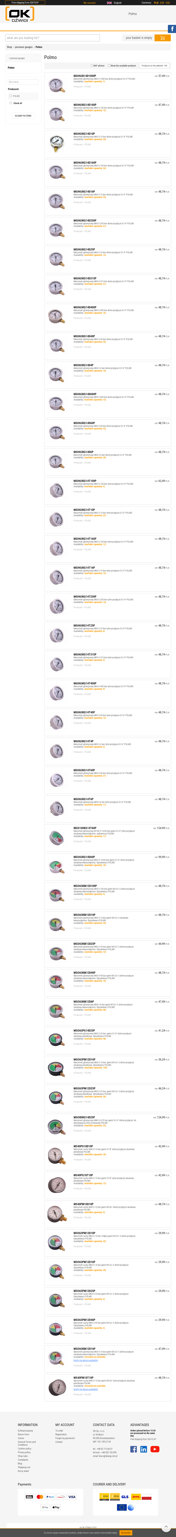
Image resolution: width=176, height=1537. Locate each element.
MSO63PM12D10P (84, 1233)
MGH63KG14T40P (84, 712)
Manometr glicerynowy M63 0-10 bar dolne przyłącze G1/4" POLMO (103, 136)
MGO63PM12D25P (84, 1088)
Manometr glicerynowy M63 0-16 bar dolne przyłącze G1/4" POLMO (103, 194)
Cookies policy (24, 1448)
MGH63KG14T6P (83, 799)
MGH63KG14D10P (84, 133)
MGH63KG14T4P (83, 741)
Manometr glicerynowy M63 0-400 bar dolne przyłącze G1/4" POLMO (104, 310)
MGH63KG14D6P (83, 452)
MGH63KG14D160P (85, 162)
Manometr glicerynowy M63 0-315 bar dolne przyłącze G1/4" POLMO (104, 281)
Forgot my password (64, 1438)
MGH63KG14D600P (85, 394)
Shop (9, 47)
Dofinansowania (25, 1430)
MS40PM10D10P (83, 1204)
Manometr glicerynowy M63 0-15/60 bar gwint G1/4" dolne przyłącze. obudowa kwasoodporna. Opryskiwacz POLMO (104, 861)
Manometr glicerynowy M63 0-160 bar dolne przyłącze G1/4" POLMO (104, 165)
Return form (23, 1434)
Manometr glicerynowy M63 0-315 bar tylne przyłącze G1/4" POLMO (103, 657)
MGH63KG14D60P (84, 423)
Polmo (39, 47)
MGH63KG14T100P (85, 481)
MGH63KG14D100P (85, 104)
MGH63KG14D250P (85, 220)
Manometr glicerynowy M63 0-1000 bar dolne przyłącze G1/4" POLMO (104, 79)
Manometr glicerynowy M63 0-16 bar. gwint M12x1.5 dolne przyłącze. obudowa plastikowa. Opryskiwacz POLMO (104, 1063)
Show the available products (123, 65)
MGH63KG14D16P (84, 191)
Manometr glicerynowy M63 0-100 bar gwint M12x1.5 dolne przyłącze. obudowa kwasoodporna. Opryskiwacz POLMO (104, 890)
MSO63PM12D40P (84, 1319)
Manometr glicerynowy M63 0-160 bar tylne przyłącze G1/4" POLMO (103, 541)
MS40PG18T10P (83, 1175)
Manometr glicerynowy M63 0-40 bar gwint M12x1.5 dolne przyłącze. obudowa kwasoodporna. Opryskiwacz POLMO (104, 977)
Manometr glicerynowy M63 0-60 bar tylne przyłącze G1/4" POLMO (103, 773)
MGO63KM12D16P (84, 1348)
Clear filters (23, 115)
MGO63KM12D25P (84, 943)
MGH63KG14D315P (85, 278)
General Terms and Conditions (27, 1443)
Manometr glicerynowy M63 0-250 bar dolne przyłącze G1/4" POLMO (104, 223)
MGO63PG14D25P (84, 1030)
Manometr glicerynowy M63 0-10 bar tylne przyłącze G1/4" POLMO (103, 512)
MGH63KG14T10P (84, 509)
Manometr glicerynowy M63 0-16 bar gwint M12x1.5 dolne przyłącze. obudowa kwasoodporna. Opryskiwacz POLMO (104, 1353)
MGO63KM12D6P (84, 1001)
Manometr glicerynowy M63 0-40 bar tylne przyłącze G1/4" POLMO (103, 715)
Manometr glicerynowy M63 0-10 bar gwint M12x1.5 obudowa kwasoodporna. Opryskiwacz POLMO (101, 919)
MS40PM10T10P (83, 1377)
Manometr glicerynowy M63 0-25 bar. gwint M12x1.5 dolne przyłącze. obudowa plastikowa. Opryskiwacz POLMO (104, 1092)
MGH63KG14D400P (85, 307)
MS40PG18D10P (83, 1146)
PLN (156, 2)
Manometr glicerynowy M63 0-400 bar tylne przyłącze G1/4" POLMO (103, 686)
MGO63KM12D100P (85, 886)
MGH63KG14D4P (83, 365)
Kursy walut (23, 1471)
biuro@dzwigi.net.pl (108, 1456)
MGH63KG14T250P (85, 596)
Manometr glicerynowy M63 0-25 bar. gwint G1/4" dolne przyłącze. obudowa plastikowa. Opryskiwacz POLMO (103, 1034)
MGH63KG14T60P (84, 770)
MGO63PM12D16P (84, 1059)
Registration (61, 1434)
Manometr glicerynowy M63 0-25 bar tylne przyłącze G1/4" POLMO (103, 628)
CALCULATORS (97, 27)
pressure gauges (24, 47)
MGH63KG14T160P (85, 538)
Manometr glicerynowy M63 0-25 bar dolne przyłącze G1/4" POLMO (103, 252)
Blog (20, 1463)
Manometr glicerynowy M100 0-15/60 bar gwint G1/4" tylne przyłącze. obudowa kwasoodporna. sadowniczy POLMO (104, 832)
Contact (59, 1441)
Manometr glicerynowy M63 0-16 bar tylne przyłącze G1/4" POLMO (103, 570)
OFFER (39, 27)
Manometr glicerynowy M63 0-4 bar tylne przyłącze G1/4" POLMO (102, 744)
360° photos (98, 65)
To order (59, 1430)
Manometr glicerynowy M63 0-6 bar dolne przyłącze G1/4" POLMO (103, 455)
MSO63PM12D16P (84, 1262)
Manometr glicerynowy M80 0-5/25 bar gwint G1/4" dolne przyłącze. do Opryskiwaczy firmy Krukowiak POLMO (105, 1121)
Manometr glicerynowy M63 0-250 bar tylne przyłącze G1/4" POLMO (103, 599)
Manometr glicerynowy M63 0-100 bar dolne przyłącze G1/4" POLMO (104, 107)
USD (168, 2)
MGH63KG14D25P (84, 249)
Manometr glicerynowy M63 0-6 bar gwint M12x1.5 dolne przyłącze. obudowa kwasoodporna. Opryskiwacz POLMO (103, 1005)
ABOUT (24, 27)
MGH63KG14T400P (85, 683)
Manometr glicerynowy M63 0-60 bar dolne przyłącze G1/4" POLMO (103, 426)
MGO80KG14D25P (84, 1117)
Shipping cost (24, 1467)
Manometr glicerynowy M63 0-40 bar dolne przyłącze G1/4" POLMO (103, 339)
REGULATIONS (73, 27)
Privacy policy (24, 1452)
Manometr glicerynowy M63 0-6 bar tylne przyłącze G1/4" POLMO (102, 802)
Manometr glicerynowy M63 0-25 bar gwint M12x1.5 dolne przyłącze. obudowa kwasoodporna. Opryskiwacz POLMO (104, 948)
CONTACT (119, 27)
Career (21, 1438)
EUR (162, 2)
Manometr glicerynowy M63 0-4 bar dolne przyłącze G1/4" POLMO (103, 368)
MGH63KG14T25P (84, 625)
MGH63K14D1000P (85, 76)
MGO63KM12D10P (84, 914)
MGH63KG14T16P (84, 567)
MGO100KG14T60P (85, 828)
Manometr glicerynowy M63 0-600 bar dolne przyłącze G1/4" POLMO (104, 397)
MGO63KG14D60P (84, 857)
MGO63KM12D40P (84, 972)
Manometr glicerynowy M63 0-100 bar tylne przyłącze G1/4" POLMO (103, 484)
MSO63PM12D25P (84, 1291)
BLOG (53, 27)
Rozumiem (126, 1532)
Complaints (23, 1459)
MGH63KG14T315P (85, 654)
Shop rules (23, 1456)
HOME (9, 27)
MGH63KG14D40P (84, 336)
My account (90, 2)
